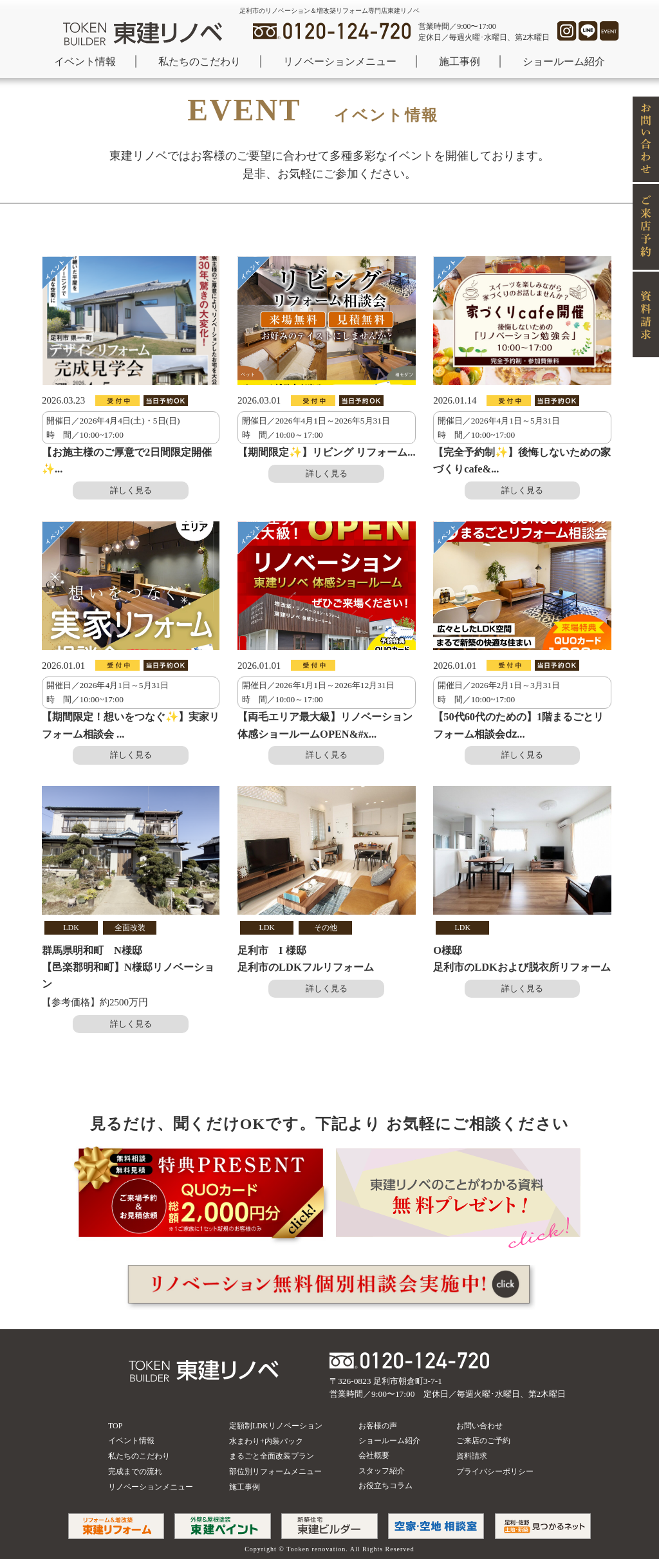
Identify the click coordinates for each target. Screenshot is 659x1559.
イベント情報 (85, 61)
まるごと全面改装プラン (271, 1456)
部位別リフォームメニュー (275, 1471)
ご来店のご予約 (483, 1440)
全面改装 (130, 927)
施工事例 (459, 61)
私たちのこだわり (199, 61)
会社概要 (373, 1455)
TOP (115, 1425)
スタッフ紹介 (381, 1470)
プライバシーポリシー (495, 1471)
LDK (71, 927)
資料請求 (471, 1456)
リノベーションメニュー (339, 61)
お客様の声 (377, 1425)
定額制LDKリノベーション (275, 1425)
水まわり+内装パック (266, 1441)
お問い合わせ (479, 1425)
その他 (325, 927)
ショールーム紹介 (564, 61)
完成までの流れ (135, 1471)
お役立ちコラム (385, 1485)
